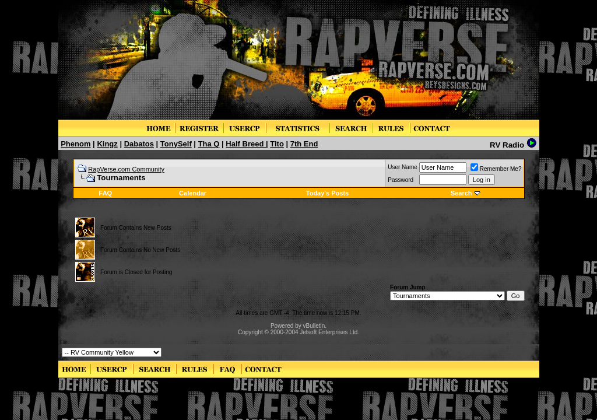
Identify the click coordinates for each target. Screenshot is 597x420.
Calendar (192, 193)
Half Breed (246, 143)
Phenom (75, 143)
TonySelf (176, 143)
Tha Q (209, 143)
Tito (277, 143)
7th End (304, 143)
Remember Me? (496, 169)
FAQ (106, 193)
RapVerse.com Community (126, 169)
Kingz (107, 143)
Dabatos (139, 143)
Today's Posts (327, 193)
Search (461, 193)
